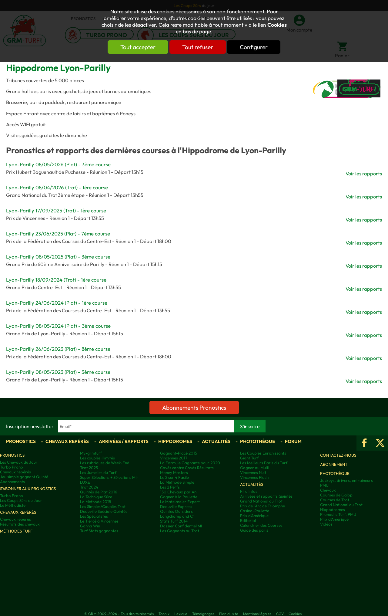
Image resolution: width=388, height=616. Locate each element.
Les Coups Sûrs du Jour (21, 500)
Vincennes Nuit (253, 472)
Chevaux (328, 490)
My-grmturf (91, 453)
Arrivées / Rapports (124, 441)
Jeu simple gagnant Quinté (24, 476)
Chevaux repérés (67, 441)
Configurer (254, 47)
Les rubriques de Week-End (104, 462)
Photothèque (257, 441)
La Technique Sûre (96, 496)
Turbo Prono (11, 467)
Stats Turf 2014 (174, 521)
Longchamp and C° (177, 516)
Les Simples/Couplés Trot (102, 506)
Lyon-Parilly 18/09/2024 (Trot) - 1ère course (56, 279)
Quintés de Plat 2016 (98, 491)
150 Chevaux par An (178, 491)
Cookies (277, 25)
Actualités (216, 441)
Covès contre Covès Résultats (187, 467)
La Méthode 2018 (95, 501)
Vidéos (326, 524)
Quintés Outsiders (176, 511)
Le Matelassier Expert (180, 501)
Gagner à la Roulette (178, 496)
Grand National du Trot (261, 501)
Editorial (248, 520)
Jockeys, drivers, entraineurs (346, 480)
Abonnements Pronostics (194, 407)
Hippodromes (175, 441)
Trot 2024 (89, 487)
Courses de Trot (334, 499)
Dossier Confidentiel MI (181, 525)
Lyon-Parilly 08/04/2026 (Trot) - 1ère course (57, 187)
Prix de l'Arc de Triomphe (262, 505)
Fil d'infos (248, 491)
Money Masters (174, 472)
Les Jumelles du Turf (98, 472)
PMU (324, 485)
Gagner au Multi (254, 467)
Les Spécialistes (94, 516)
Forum (293, 441)
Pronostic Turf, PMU (338, 514)
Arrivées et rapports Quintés (266, 496)
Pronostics (21, 441)
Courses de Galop (336, 494)
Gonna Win (90, 525)
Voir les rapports (364, 174)
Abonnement (333, 464)
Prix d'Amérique (254, 515)
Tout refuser (197, 47)
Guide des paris (254, 530)
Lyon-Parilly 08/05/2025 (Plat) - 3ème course (58, 256)
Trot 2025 (89, 467)
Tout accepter (138, 47)
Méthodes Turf (16, 531)
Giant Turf (249, 457)
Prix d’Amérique (334, 519)
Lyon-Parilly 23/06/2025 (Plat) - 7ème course (58, 233)
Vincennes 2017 (173, 457)
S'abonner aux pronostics (28, 488)
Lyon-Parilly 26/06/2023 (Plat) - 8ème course (58, 349)
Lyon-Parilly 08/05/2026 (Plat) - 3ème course (58, 164)
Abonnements (12, 481)
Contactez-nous (338, 455)
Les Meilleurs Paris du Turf (263, 462)
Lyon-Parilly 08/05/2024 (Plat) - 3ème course (58, 326)
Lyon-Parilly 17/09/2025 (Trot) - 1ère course (56, 210)
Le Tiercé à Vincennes (99, 521)
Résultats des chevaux (20, 524)
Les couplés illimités (97, 457)
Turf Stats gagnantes (99, 530)
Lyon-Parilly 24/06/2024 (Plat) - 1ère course (56, 303)
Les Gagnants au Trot (179, 530)
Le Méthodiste (12, 505)
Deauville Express (176, 506)
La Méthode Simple (177, 482)
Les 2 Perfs (170, 487)
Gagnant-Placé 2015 (178, 453)
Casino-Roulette (254, 510)
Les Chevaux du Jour (19, 462)
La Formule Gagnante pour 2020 (190, 462)
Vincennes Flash (254, 477)
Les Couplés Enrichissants (263, 453)
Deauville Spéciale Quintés (103, 511)
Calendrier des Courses (261, 525)
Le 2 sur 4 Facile (174, 477)
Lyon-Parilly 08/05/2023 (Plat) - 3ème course (58, 372)
